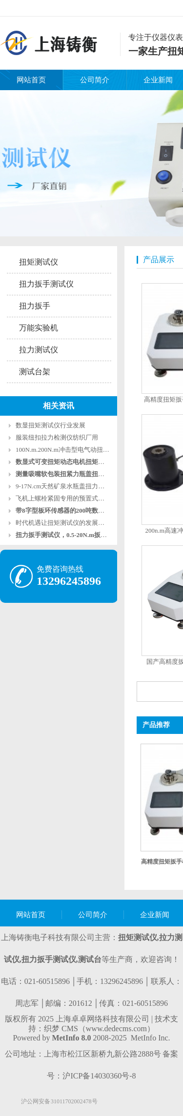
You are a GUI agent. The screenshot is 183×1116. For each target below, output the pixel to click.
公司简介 (94, 80)
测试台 (90, 959)
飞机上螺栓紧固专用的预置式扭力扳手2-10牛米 (82, 498)
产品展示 (158, 259)
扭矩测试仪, (138, 937)
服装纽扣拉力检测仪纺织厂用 (57, 437)
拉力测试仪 (38, 350)
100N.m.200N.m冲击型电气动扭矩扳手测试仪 (78, 449)
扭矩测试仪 (38, 262)
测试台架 (34, 371)
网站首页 (31, 80)
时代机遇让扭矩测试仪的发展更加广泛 (69, 522)
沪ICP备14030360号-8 (99, 1076)
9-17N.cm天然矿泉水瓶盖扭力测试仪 (66, 486)
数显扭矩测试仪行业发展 (50, 425)
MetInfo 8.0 (71, 1038)
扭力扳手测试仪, (49, 959)
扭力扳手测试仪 (46, 284)
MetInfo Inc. (150, 1038)
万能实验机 (38, 328)
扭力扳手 (34, 306)
